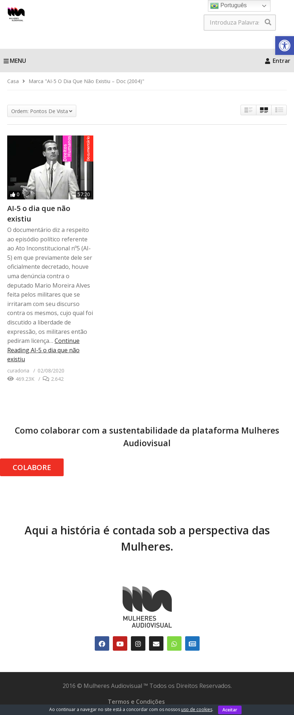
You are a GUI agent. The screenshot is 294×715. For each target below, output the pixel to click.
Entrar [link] (277, 61)
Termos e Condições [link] (136, 702)
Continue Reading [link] (43, 350)
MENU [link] (15, 61)
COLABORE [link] (32, 467)
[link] (284, 45)
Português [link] (228, 5)
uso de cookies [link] (196, 709)
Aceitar (229, 710)
